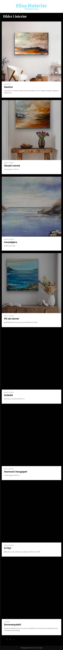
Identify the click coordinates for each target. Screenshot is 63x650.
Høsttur (8, 87)
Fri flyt (7, 548)
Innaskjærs (10, 242)
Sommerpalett (12, 624)
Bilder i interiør (9, 162)
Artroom (7, 84)
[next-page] (13, 639)
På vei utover (11, 318)
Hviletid (8, 395)
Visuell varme (12, 165)
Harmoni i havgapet (15, 471)
